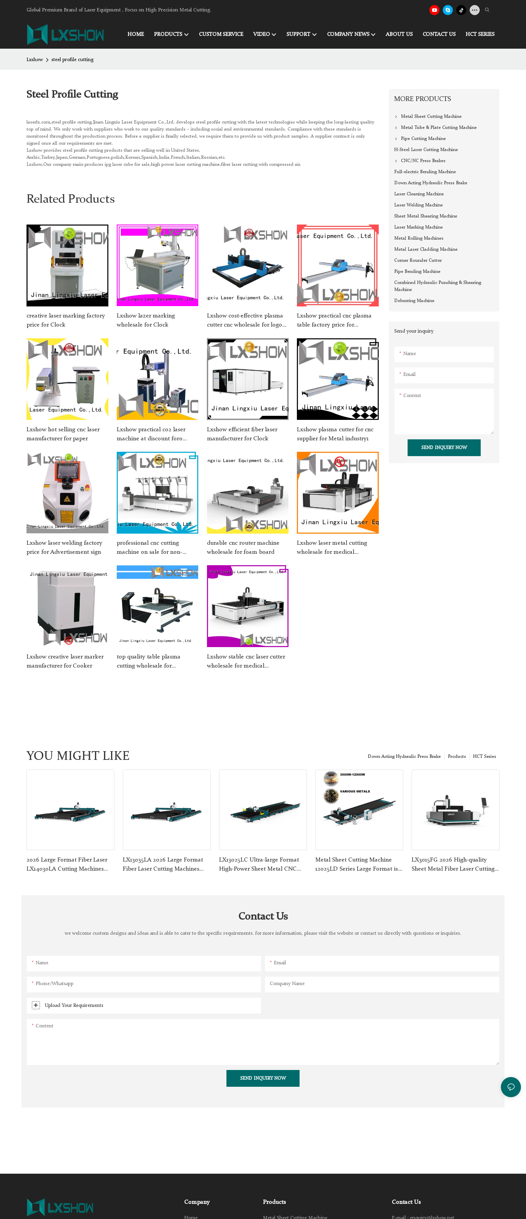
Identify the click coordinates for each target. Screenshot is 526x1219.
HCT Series (484, 756)
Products (457, 756)
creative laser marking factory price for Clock (66, 320)
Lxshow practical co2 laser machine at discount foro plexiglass (151, 435)
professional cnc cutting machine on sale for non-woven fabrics (149, 548)
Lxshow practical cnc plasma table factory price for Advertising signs (334, 321)
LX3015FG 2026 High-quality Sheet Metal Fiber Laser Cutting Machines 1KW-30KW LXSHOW (453, 865)
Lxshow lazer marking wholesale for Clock (146, 320)
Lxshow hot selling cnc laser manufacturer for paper (63, 434)
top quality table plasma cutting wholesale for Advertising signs (148, 662)
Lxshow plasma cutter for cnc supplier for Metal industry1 (335, 434)
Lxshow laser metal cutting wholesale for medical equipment (332, 548)
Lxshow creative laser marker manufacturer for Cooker (65, 661)
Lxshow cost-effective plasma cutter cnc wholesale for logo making (245, 321)
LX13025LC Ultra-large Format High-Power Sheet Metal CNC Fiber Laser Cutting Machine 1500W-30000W (259, 865)
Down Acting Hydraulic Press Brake (404, 756)
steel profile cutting (72, 59)
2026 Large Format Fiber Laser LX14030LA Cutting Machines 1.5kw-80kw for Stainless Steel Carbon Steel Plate (67, 865)
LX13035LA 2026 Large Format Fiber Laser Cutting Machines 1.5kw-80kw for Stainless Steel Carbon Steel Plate (163, 865)
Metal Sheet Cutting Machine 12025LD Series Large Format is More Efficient (356, 865)
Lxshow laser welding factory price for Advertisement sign (64, 547)
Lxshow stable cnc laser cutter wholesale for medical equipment (246, 662)
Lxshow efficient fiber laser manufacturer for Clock (242, 434)
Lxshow (35, 59)
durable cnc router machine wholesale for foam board (243, 547)
